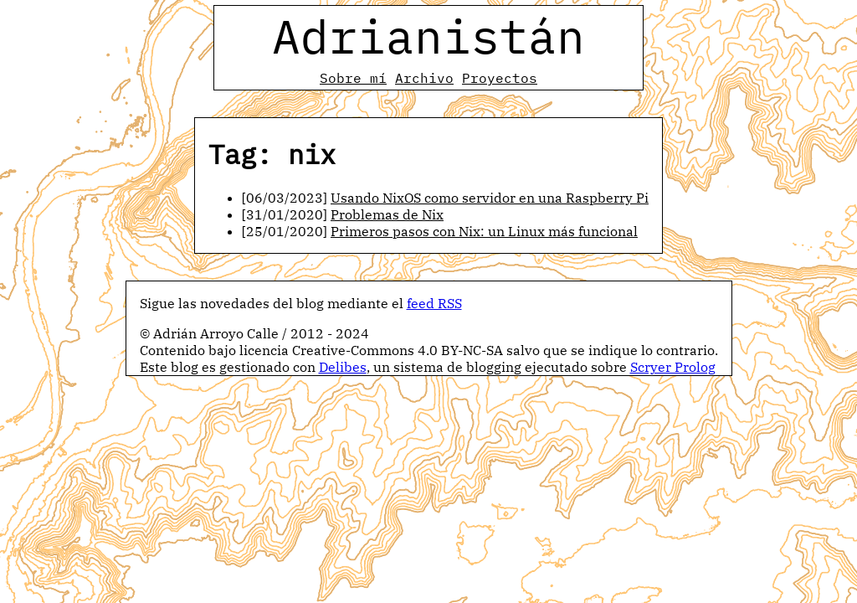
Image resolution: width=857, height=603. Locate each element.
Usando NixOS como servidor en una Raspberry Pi (490, 197)
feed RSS (434, 303)
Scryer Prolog (673, 366)
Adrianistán (428, 36)
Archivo (424, 78)
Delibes (343, 366)
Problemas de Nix (387, 214)
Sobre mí (353, 78)
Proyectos (499, 78)
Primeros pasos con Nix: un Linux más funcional (484, 231)
